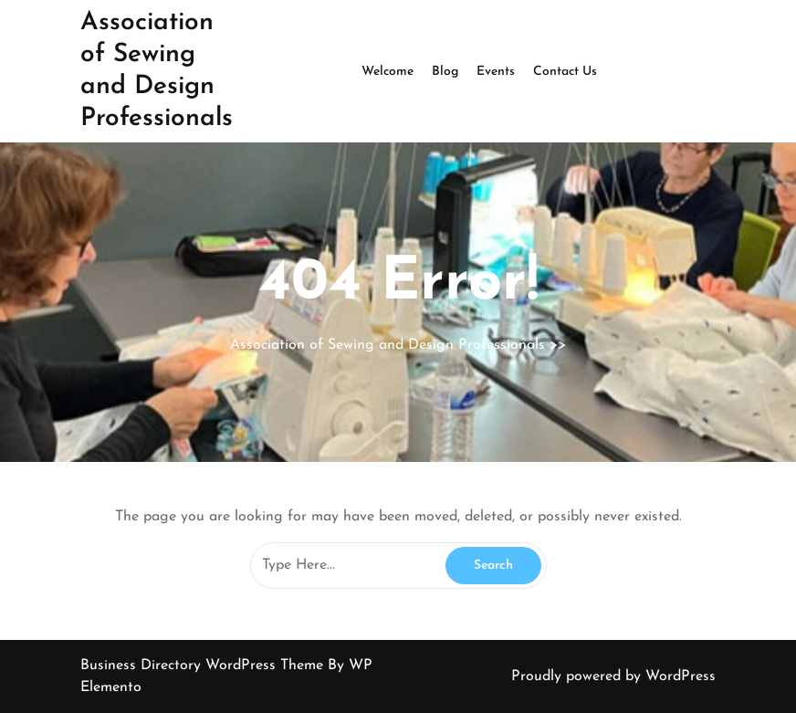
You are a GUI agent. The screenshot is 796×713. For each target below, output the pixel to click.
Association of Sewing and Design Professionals (387, 345)
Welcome (387, 72)
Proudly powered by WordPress (613, 676)
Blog (445, 72)
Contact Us (565, 72)
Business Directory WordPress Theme (204, 665)
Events (496, 72)
